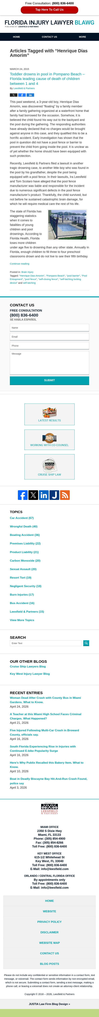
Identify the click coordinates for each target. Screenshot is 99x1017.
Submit (49, 380)
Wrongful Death (24, 528)
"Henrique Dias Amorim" (32, 275)
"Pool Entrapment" (20, 279)
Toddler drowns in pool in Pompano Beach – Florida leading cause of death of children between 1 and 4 (48, 79)
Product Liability (25, 554)
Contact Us (49, 37)
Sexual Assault (23, 571)
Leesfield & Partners (27, 614)
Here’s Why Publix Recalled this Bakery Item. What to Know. (48, 770)
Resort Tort (21, 580)
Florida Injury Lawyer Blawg (49, 24)
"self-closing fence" (55, 279)
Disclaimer (49, 939)
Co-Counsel (49, 440)
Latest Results (49, 414)
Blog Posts (49, 971)
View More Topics (22, 623)
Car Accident (22, 519)
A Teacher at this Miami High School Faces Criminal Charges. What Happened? (47, 720)
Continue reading (20, 263)
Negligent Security (26, 588)
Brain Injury (27, 272)
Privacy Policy (49, 928)
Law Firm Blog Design (48, 1012)
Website (49, 917)
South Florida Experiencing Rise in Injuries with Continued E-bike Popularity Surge (44, 753)
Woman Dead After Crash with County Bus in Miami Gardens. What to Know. (46, 704)
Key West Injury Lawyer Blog (30, 677)
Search (86, 647)
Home (16, 37)
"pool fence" (37, 279)
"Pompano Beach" (57, 275)
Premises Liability (26, 545)
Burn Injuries (22, 597)
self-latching (38, 283)
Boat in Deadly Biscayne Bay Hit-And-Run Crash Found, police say (44, 786)
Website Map (49, 949)
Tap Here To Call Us (49, 10)
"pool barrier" (75, 275)
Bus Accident (22, 606)
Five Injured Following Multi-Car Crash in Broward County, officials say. (45, 737)
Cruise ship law (49, 467)
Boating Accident (25, 536)
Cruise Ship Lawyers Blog (28, 670)
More (82, 37)
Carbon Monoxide (25, 562)
